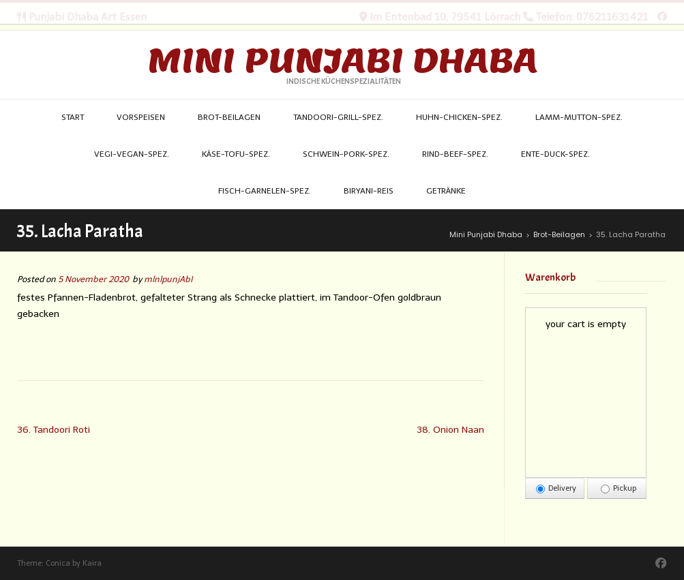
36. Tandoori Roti (53, 430)
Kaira (92, 563)
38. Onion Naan (450, 430)
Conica (58, 563)
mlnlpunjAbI (168, 279)
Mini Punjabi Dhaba (342, 60)
